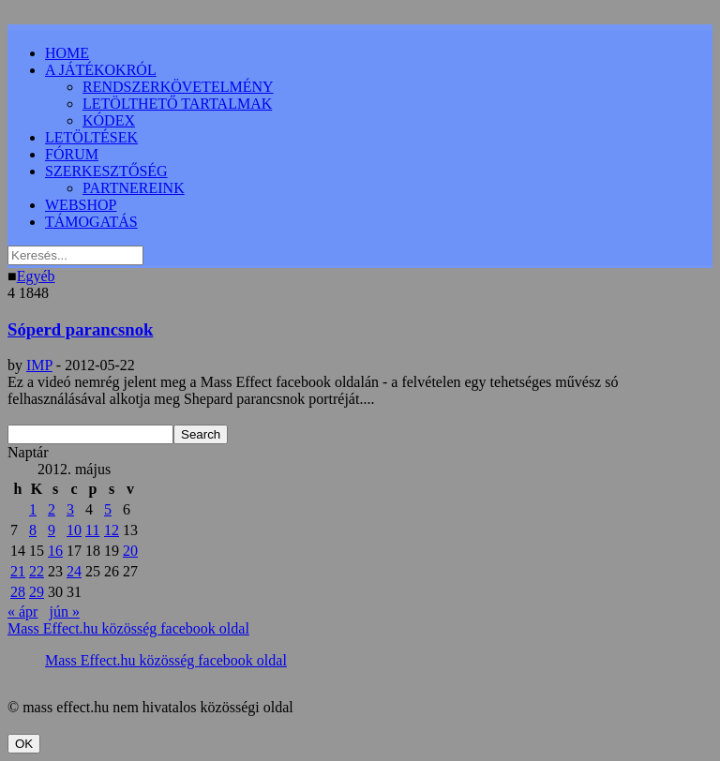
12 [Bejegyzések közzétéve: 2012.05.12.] (111, 530)
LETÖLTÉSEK (91, 137)
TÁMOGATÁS (91, 222)
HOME (67, 53)
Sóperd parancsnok (80, 329)
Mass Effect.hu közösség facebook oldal (128, 628)
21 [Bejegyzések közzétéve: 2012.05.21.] (17, 571)
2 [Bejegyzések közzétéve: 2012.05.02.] (51, 509)
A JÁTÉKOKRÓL (101, 70)
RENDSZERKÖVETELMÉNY (178, 87)
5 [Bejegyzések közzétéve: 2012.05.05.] (108, 509)
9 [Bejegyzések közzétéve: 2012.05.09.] (51, 530)
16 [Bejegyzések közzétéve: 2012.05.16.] (55, 551)
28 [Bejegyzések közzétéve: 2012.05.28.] (17, 592)
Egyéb (36, 276)
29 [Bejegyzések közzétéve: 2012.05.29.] (36, 592)
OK (24, 744)
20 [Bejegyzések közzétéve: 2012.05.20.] (130, 551)
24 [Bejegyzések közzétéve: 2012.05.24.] (74, 571)
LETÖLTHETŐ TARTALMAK (177, 104)
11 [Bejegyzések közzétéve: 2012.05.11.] (92, 530)
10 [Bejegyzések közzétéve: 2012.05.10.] (74, 530)
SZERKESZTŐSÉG (106, 171)
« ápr (23, 611)
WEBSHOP (80, 205)
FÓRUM (71, 154)
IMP (39, 365)
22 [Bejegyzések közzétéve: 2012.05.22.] (36, 571)
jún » (64, 611)
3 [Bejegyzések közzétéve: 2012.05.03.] (70, 509)
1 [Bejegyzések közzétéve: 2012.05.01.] (33, 509)
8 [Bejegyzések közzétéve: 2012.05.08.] (33, 530)
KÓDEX (108, 120)
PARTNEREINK (133, 188)
